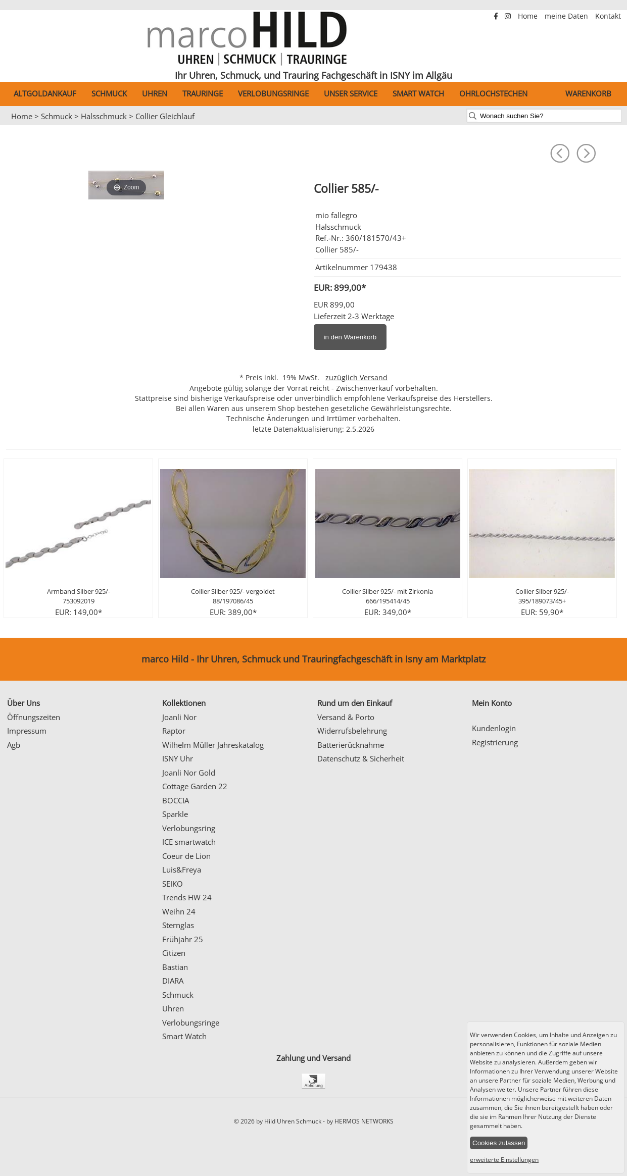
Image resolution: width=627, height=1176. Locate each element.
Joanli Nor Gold (188, 773)
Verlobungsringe (273, 93)
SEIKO (172, 884)
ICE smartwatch (189, 842)
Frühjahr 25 (182, 939)
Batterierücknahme (350, 745)
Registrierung (495, 742)
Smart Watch (418, 93)
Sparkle (175, 814)
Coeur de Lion (186, 856)
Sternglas (178, 925)
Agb (13, 745)
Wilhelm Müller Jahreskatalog (213, 745)
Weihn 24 (179, 911)
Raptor (173, 731)
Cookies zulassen (498, 1143)
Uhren (154, 93)
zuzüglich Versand (356, 377)
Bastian (175, 967)
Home (529, 16)
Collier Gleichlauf (165, 116)
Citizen (173, 953)
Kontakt (608, 16)
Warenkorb (588, 93)
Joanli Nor (179, 717)
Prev (14, 126)
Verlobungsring (188, 828)
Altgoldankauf (45, 93)
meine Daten (567, 16)
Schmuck (109, 93)
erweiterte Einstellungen (504, 1159)
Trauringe (202, 93)
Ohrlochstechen (493, 93)
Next (614, 126)
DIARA (172, 981)
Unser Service (350, 93)
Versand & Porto (345, 717)
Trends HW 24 (187, 897)
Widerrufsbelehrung (352, 731)
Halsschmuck (104, 116)
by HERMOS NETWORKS (360, 1121)
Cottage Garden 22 (194, 786)
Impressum (26, 731)
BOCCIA (175, 800)
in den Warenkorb (350, 337)
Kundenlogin (494, 728)
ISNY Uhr (177, 758)
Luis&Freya (181, 869)
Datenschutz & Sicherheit (360, 758)
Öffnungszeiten (33, 717)
